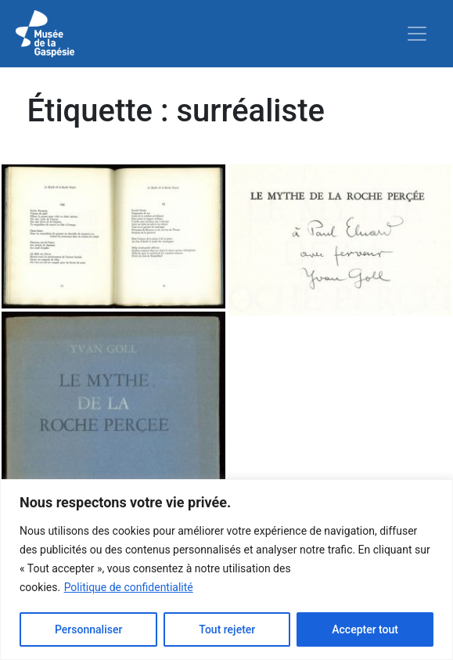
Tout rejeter (227, 629)
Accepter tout (365, 629)
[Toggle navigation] (417, 34)
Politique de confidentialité (128, 587)
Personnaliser (88, 629)
